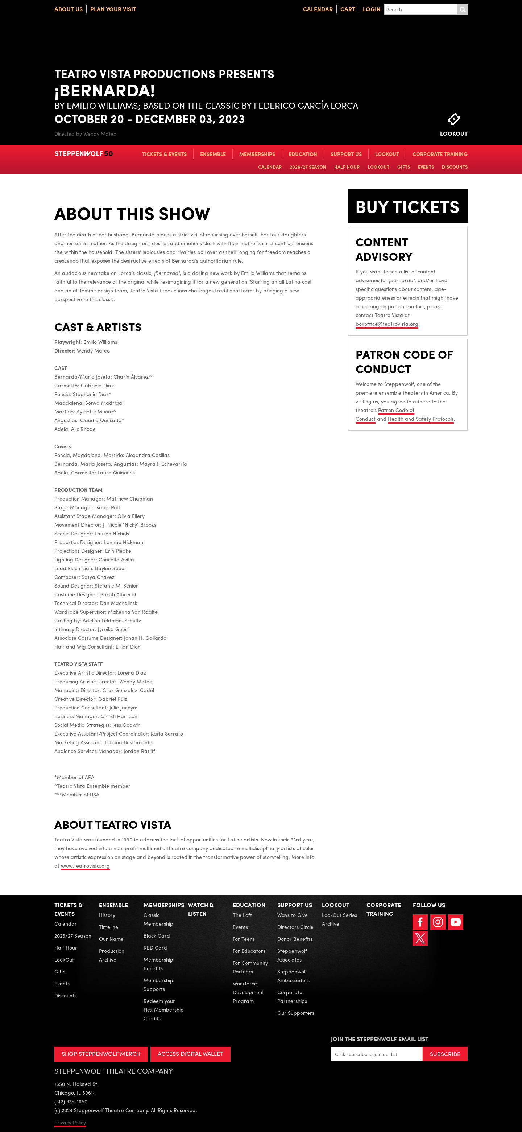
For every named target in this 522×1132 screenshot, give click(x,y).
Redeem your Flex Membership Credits (164, 1009)
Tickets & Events (164, 153)
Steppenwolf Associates (292, 955)
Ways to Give (292, 914)
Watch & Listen (201, 909)
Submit (462, 9)
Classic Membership (158, 919)
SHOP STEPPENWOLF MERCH (101, 1053)
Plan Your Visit (113, 9)
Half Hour (347, 166)
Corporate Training (440, 153)
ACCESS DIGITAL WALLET (191, 1053)
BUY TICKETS (389, 216)
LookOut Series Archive (339, 919)
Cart (347, 9)
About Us (68, 9)
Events (426, 166)
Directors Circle (295, 926)
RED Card (155, 947)
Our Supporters (295, 1012)
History (107, 914)
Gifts (403, 166)
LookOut (387, 153)
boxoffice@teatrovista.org (387, 344)
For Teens (244, 938)
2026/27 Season (308, 166)
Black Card (157, 935)
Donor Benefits (294, 938)
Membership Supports (158, 984)
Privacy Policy (70, 1122)
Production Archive (111, 955)
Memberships (257, 153)
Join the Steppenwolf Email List (379, 1038)
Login (372, 9)
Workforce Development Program (248, 992)
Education (303, 153)
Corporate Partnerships (292, 996)
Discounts (455, 166)
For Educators (249, 950)
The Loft (242, 914)
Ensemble (213, 153)
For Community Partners (250, 967)
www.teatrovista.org (85, 865)
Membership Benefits (158, 964)
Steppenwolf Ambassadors (293, 976)
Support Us (346, 153)
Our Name (111, 938)
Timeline (108, 926)
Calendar (318, 9)
